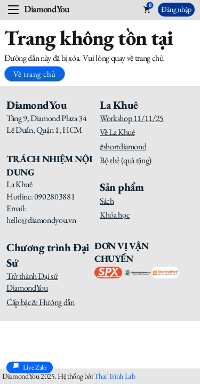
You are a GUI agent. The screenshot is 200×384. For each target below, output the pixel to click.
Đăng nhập (176, 9)
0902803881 (54, 196)
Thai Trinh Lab (114, 376)
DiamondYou (46, 9)
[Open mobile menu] (13, 9)
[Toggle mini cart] (146, 9)
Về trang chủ (34, 74)
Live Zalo (29, 367)
